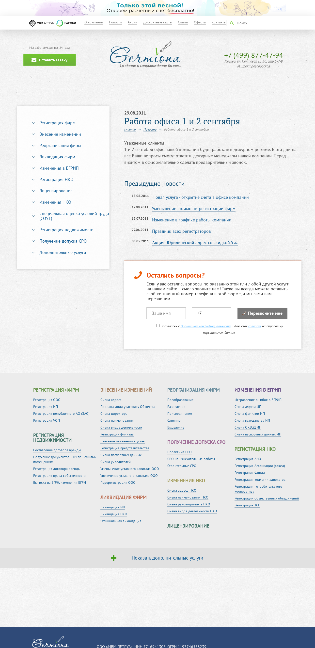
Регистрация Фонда (250, 472)
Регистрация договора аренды (56, 468)
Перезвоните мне (262, 313)
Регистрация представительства (124, 448)
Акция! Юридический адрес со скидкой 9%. (195, 242)
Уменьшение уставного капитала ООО (129, 468)
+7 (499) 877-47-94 (253, 55)
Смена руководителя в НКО (188, 504)
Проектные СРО (179, 452)
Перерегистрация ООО (118, 482)
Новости (115, 22)
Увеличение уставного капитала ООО (129, 475)
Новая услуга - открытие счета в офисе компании (201, 197)
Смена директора (113, 413)
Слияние (173, 420)
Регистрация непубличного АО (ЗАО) (61, 413)
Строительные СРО (181, 466)
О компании (93, 22)
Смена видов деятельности (121, 427)
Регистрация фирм (57, 123)
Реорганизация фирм (60, 145)
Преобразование (180, 400)
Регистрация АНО (248, 459)
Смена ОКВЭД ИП (248, 427)
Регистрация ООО (47, 400)
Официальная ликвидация (120, 521)
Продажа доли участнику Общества (127, 406)
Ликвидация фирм (57, 157)
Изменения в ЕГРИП (59, 168)
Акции (132, 22)
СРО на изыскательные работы (191, 459)
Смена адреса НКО (181, 490)
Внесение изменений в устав (122, 441)
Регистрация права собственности (59, 475)
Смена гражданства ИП (252, 420)
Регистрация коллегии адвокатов (260, 479)
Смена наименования (117, 420)
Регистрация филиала (117, 434)
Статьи (183, 22)
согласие (254, 326)
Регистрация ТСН (247, 505)
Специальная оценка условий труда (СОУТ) (74, 216)
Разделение (176, 406)
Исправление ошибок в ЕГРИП (258, 400)
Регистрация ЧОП (46, 420)
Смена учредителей (115, 462)
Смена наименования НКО (187, 497)
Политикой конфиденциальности (206, 326)
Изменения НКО (55, 202)
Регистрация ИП (45, 406)
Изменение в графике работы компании (191, 220)
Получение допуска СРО (63, 241)
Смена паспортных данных (121, 455)
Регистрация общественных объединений (267, 498)
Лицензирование (56, 191)
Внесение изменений (60, 134)
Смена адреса (111, 400)
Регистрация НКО (56, 179)
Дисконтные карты (157, 22)
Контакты (219, 22)
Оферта (200, 22)
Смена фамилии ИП (250, 413)
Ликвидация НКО (113, 514)
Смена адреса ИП (248, 406)
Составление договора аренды (57, 450)
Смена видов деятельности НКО (192, 511)
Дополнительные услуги (62, 252)
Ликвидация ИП (112, 507)
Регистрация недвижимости (66, 230)
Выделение (175, 427)
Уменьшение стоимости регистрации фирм (194, 208)
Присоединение (179, 413)
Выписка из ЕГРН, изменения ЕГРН (59, 482)
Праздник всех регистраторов (181, 231)
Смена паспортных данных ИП (258, 434)
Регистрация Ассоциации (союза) (260, 466)
